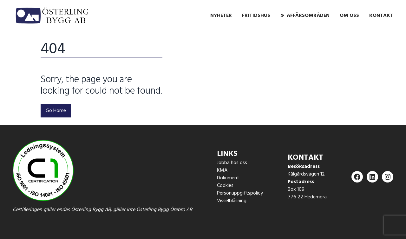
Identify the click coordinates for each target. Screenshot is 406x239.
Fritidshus (256, 15)
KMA (222, 170)
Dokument (228, 178)
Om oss (349, 15)
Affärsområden (308, 15)
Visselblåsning (231, 201)
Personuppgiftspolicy (240, 193)
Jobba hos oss (232, 163)
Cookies (225, 186)
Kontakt (381, 15)
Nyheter (221, 15)
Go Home (56, 111)
